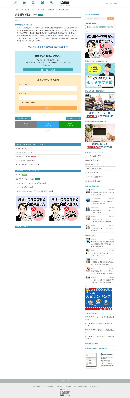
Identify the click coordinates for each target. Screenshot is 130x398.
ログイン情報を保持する (28, 102)
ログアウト (64, 389)
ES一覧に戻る (26, 124)
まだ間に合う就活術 (51, 3)
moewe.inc (67, 395)
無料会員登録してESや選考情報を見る (99, 27)
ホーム (18, 10)
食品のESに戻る (48, 124)
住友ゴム (18, 175)
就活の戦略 (24, 3)
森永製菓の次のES (74, 118)
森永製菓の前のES (23, 118)
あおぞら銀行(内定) (22, 187)
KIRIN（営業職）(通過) (23, 160)
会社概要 (69, 386)
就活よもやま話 (33, 3)
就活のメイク (94, 268)
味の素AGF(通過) (21, 148)
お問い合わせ (49, 386)
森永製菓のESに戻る (70, 124)
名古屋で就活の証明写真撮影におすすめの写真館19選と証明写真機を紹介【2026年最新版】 (102, 244)
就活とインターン (95, 250)
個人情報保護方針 (81, 386)
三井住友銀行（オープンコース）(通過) (28, 183)
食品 (42, 10)
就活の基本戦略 (95, 207)
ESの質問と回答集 (95, 198)
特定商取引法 (94, 386)
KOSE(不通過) (90, 160)
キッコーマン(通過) (91, 177)
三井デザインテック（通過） (25, 179)
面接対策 (93, 189)
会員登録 (109, 3)
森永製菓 (51, 10)
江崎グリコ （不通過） (23, 156)
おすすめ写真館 (42, 3)
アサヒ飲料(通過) (21, 152)
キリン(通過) (89, 173)
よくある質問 (37, 386)
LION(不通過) (89, 164)
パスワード (22, 93)
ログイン (115, 3)
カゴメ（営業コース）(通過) (25, 164)
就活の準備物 (94, 239)
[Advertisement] (48, 136)
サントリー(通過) (90, 156)
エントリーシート (15, 3)
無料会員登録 (48, 69)
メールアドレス (24, 84)
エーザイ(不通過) (90, 168)
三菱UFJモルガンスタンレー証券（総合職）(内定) (32, 191)
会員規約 (59, 386)
